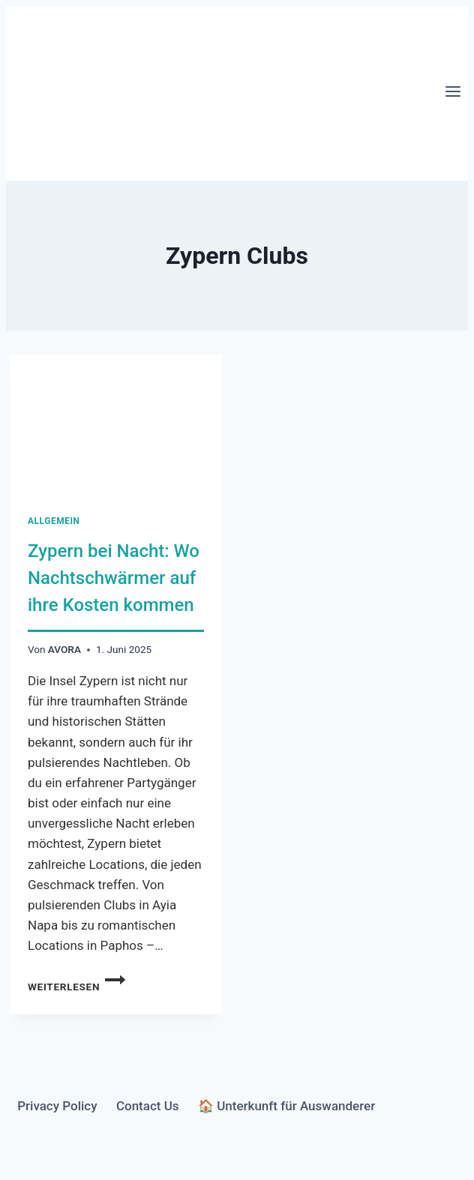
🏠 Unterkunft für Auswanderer (286, 1105)
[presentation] (116, 425)
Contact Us (147, 1105)
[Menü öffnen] (452, 93)
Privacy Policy (57, 1105)
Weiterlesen (76, 987)
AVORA (64, 649)
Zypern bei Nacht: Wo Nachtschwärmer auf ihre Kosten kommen (114, 578)
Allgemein (54, 521)
